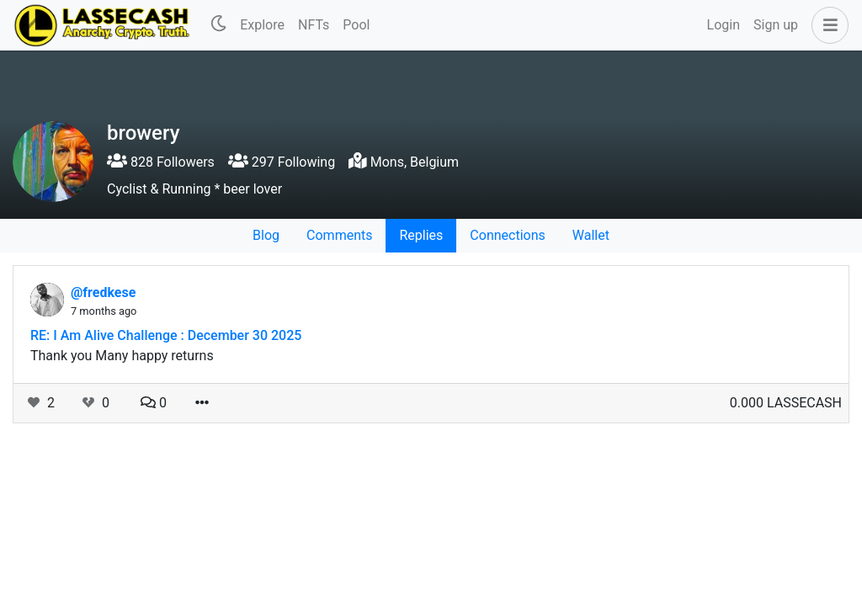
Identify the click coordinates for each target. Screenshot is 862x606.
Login (723, 25)
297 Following (281, 162)
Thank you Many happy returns (122, 356)
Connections (507, 235)
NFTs (313, 25)
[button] (827, 25)
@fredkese (103, 292)
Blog (266, 235)
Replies (421, 235)
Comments (339, 235)
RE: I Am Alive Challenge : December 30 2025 (165, 335)
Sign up (775, 25)
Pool (356, 25)
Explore (262, 25)
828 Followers (161, 162)
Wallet (590, 235)
